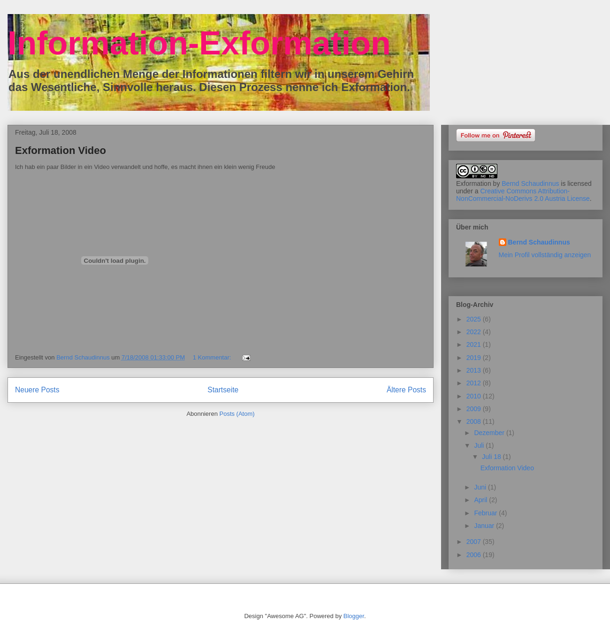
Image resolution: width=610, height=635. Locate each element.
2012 (474, 383)
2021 (474, 344)
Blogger (353, 616)
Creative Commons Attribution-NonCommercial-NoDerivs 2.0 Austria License (523, 194)
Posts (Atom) (237, 413)
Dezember (490, 432)
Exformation (473, 183)
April (481, 500)
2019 (474, 357)
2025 (474, 319)
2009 (474, 409)
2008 (474, 421)
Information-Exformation (199, 43)
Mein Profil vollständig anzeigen (545, 255)
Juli (480, 445)
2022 (474, 332)
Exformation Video (60, 150)
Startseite (222, 390)
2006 (474, 554)
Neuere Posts (37, 390)
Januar (485, 525)
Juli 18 (492, 456)
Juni (481, 487)
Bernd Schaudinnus (530, 183)
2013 (474, 370)
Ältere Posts (406, 390)
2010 (474, 396)
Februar (486, 513)
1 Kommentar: (213, 357)
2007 (474, 541)
